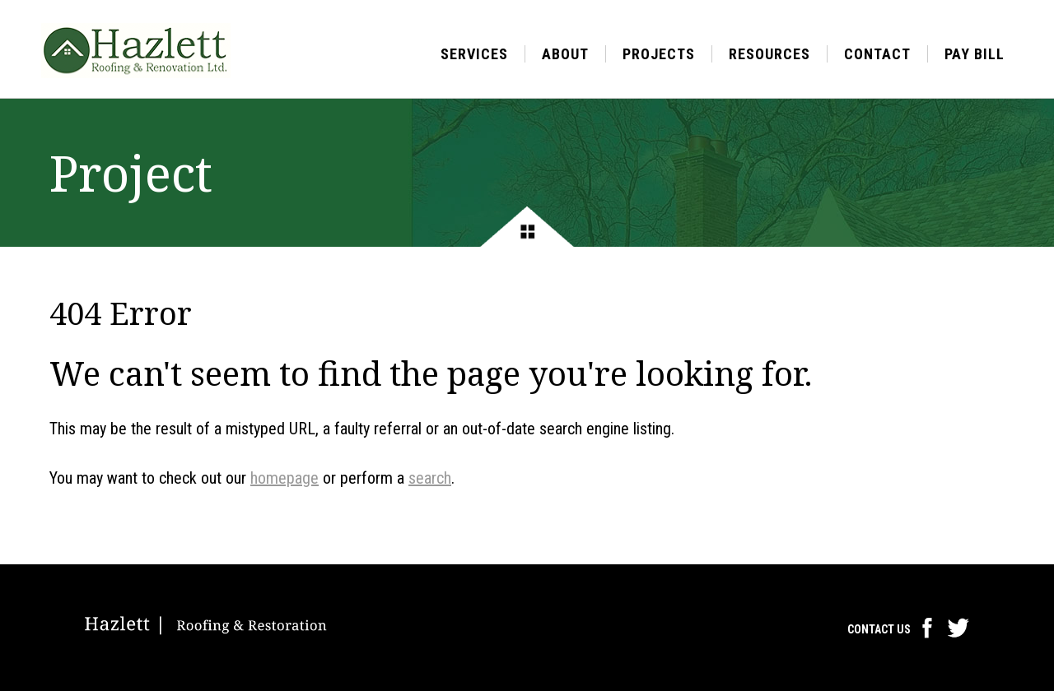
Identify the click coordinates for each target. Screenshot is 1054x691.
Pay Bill (974, 54)
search (429, 478)
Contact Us (879, 629)
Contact (877, 54)
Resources (769, 54)
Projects (659, 54)
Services (474, 54)
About (565, 54)
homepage (284, 478)
